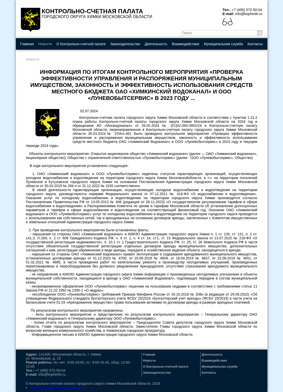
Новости (45, 44)
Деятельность (156, 44)
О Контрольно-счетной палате (81, 44)
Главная (27, 44)
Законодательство (125, 44)
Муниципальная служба (223, 44)
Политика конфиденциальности (57, 387)
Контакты (255, 44)
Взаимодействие (185, 44)
